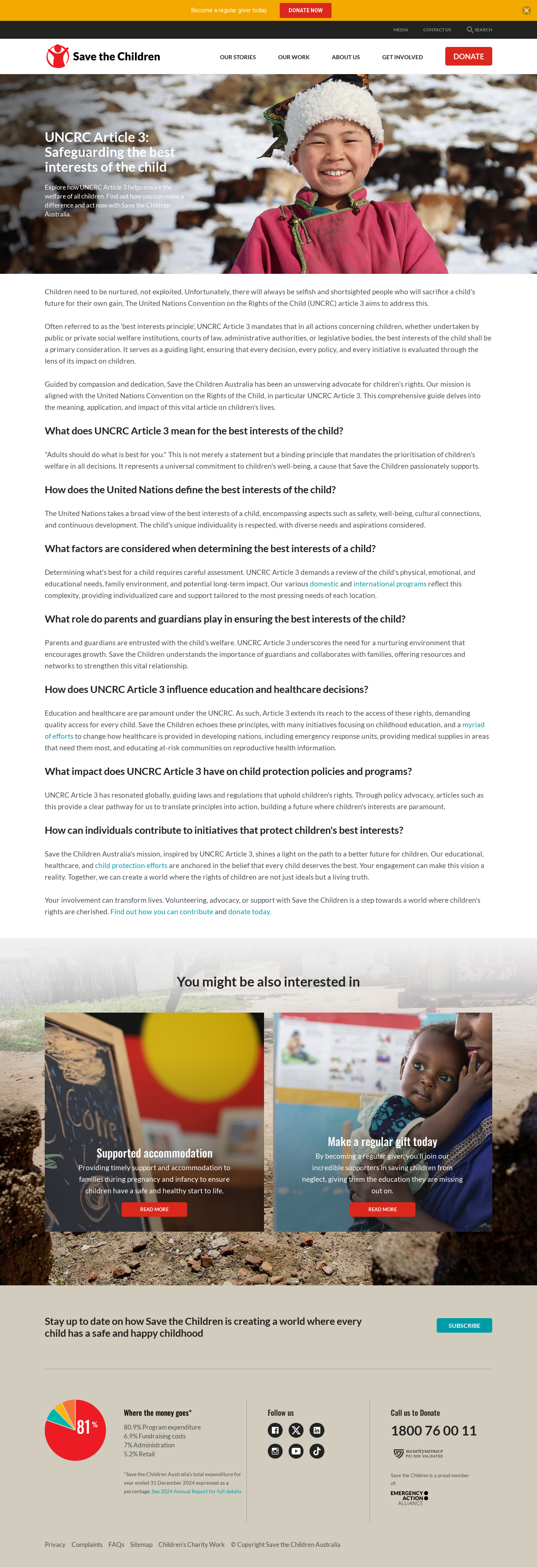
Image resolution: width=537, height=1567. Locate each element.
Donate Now (306, 10)
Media (400, 29)
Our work (294, 57)
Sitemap (141, 1544)
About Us (346, 57)
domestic (324, 583)
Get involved (402, 57)
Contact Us (437, 29)
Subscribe (464, 1325)
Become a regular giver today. (229, 10)
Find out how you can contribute (161, 911)
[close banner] (526, 12)
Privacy (55, 1544)
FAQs (116, 1544)
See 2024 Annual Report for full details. (197, 1491)
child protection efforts (131, 865)
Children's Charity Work (191, 1544)
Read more (154, 1209)
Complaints (87, 1544)
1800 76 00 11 (434, 1430)
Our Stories (238, 57)
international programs (390, 583)
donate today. (249, 911)
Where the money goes (156, 1412)
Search (479, 29)
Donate (468, 56)
